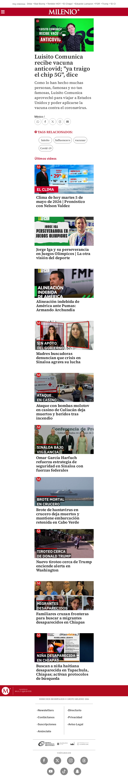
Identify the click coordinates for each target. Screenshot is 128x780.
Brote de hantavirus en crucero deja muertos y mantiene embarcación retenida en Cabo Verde (58, 516)
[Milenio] (63, 12)
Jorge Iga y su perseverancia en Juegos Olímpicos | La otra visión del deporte (63, 253)
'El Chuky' (115, 4)
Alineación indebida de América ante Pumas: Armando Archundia (57, 306)
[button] (3, 13)
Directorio (75, 710)
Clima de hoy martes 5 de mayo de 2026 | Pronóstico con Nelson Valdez (60, 201)
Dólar (29, 4)
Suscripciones (47, 724)
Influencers (62, 140)
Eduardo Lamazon (84, 4)
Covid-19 (46, 148)
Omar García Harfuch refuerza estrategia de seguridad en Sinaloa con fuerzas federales (59, 464)
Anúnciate (44, 731)
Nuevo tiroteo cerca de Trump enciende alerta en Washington (64, 566)
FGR (97, 4)
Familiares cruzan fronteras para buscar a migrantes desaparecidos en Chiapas (62, 618)
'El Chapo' (68, 4)
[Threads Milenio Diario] (84, 760)
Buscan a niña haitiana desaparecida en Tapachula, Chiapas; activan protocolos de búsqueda (62, 672)
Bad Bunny (39, 4)
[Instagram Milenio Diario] (70, 760)
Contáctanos (46, 717)
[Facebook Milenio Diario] (44, 760)
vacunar (80, 140)
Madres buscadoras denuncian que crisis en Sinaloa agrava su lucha (58, 358)
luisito (45, 140)
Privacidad (75, 717)
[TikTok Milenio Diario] (64, 771)
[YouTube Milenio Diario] (50, 771)
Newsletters (46, 710)
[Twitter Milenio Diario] (57, 760)
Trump (105, 4)
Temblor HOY (54, 4)
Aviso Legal (75, 724)
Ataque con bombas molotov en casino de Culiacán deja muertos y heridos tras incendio (62, 412)
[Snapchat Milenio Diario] (77, 771)
